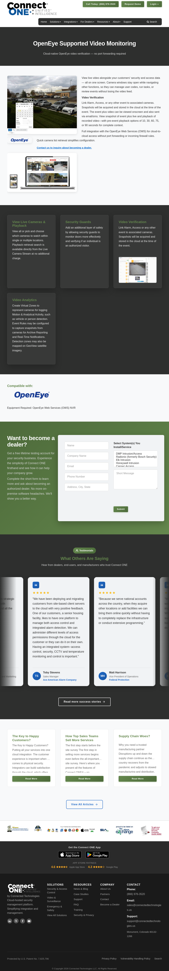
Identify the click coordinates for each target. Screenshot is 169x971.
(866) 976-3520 (136, 889)
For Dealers (87, 21)
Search (152, 21)
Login (154, 4)
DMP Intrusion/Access (136, 453)
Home (44, 21)
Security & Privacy (84, 910)
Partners (105, 889)
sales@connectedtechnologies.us (144, 903)
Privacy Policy (109, 954)
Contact (104, 895)
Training (78, 905)
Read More (31, 774)
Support (127, 21)
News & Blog (81, 884)
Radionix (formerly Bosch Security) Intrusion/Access (136, 456)
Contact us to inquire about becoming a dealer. (64, 147)
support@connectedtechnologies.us (143, 919)
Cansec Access (136, 466)
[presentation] (136, 497)
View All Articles (84, 800)
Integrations (71, 21)
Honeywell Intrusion (136, 462)
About (117, 21)
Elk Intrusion (136, 459)
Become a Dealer (109, 900)
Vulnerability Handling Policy (135, 954)
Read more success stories (84, 697)
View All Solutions (57, 911)
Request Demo (133, 4)
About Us (105, 884)
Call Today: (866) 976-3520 (101, 4)
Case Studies (81, 889)
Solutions (55, 21)
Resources (103, 21)
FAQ (76, 900)
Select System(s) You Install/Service (127, 445)
